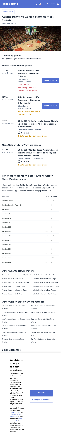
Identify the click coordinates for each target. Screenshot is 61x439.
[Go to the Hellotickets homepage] (10, 4)
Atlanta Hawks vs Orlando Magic (44, 278)
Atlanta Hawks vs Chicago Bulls (13, 286)
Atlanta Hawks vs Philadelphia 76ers (46, 286)
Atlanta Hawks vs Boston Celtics (45, 294)
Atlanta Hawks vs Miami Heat (12, 278)
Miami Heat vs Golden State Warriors (44, 312)
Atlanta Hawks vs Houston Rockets (46, 282)
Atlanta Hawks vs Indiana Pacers (44, 290)
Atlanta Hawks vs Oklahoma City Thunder (17, 275)
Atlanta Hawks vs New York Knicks (45, 275)
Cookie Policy (15, 412)
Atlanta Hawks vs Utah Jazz (12, 294)
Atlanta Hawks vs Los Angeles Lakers (15, 282)
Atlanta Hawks (8, 12)
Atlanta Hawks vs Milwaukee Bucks (14, 290)
